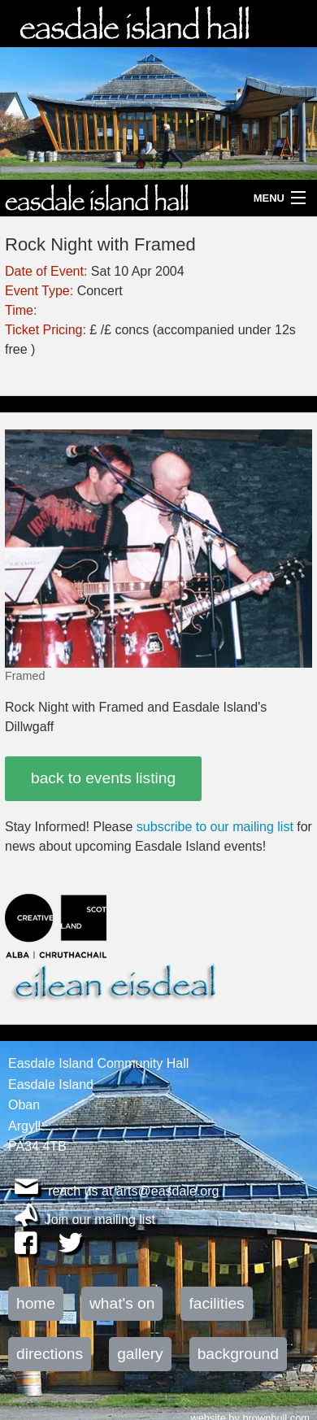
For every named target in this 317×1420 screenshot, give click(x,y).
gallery (140, 1353)
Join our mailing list (100, 1219)
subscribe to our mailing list (215, 827)
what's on (121, 1303)
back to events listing (103, 777)
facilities (216, 1303)
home (35, 1303)
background (238, 1353)
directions (49, 1353)
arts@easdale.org (167, 1191)
